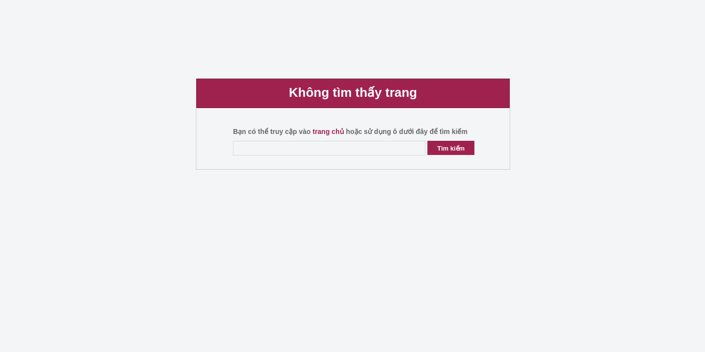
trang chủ (328, 131)
